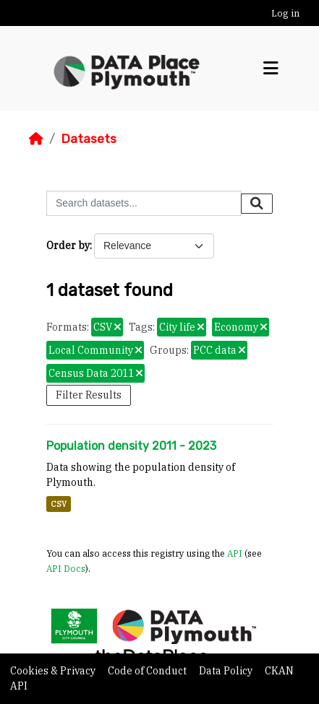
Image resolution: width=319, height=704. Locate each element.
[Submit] (257, 204)
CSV (59, 504)
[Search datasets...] (144, 203)
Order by (68, 245)
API (234, 553)
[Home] (36, 138)
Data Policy (227, 670)
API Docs (65, 568)
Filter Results (89, 394)
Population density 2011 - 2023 (131, 446)
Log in (285, 13)
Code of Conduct (148, 670)
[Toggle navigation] (271, 68)
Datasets (88, 138)
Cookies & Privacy (54, 670)
